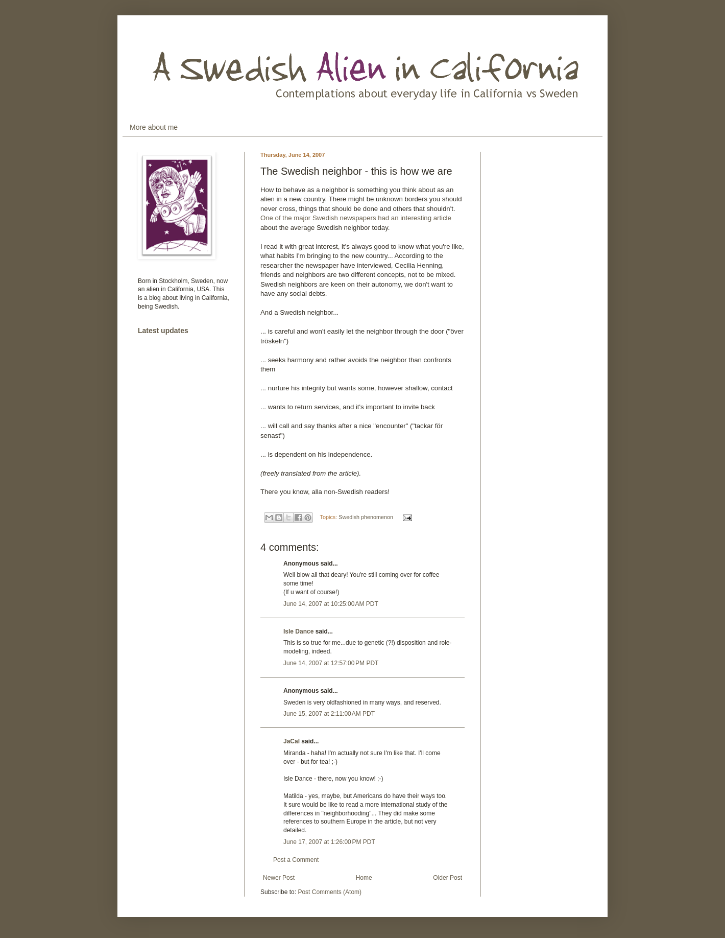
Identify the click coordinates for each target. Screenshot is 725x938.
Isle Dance (298, 631)
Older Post (447, 877)
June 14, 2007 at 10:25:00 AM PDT (330, 603)
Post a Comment (296, 859)
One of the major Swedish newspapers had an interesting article (355, 218)
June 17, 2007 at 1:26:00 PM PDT (329, 842)
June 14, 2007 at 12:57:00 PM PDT (330, 663)
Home (364, 877)
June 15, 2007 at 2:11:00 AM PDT (329, 713)
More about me (154, 127)
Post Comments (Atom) (329, 892)
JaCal (291, 741)
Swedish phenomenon (366, 517)
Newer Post (279, 877)
